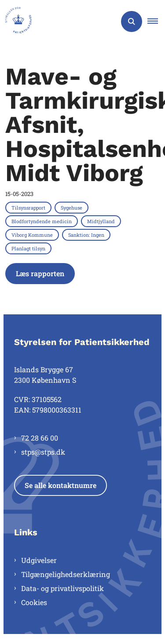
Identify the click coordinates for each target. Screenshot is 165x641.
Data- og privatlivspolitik (62, 588)
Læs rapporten (40, 273)
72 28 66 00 (39, 437)
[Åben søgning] (131, 21)
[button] (156, 21)
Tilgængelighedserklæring (65, 574)
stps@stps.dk (43, 451)
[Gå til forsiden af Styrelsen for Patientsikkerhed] (16, 21)
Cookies (34, 602)
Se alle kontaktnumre (60, 485)
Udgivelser (39, 560)
